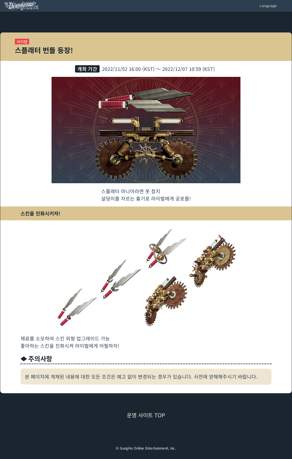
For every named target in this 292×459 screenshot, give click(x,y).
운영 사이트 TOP (146, 415)
